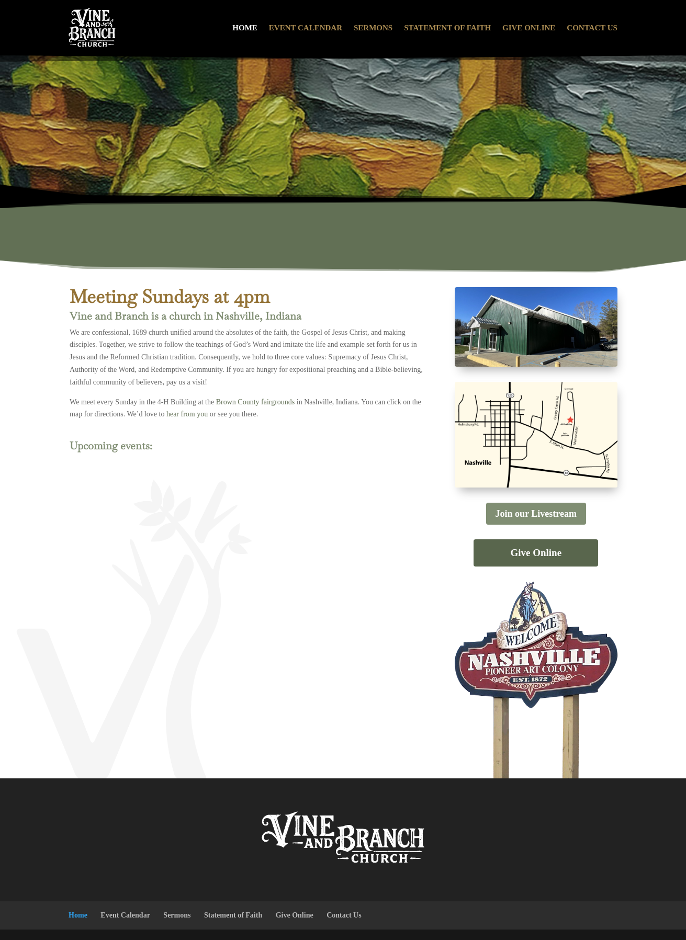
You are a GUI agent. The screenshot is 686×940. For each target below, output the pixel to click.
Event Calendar (305, 28)
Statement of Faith (447, 28)
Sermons (373, 28)
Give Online (528, 28)
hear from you (187, 414)
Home (244, 28)
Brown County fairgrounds (255, 402)
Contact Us (592, 28)
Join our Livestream (536, 513)
